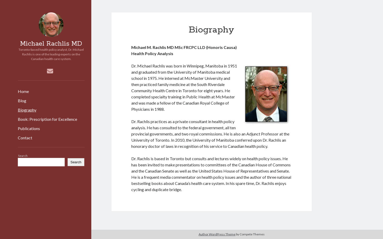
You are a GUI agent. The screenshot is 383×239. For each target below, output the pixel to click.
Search (23, 156)
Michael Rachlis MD (51, 44)
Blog (22, 100)
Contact (25, 137)
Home (23, 91)
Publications (29, 128)
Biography (27, 109)
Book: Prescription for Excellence (47, 119)
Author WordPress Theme (217, 234)
